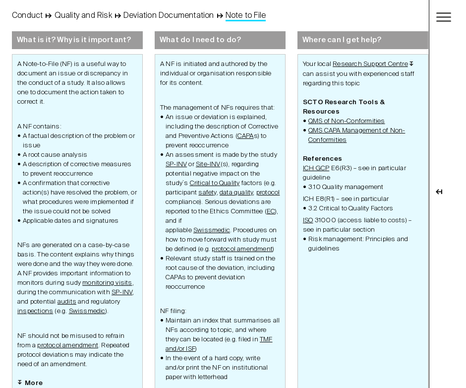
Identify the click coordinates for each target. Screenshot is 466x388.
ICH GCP (316, 168)
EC (271, 211)
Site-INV (208, 164)
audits (67, 302)
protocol (268, 193)
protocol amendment (67, 345)
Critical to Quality (215, 183)
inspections (35, 311)
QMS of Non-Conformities (346, 121)
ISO (308, 220)
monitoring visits (107, 283)
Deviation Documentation (168, 16)
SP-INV (122, 292)
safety (207, 193)
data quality (236, 193)
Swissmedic (87, 311)
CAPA (245, 136)
